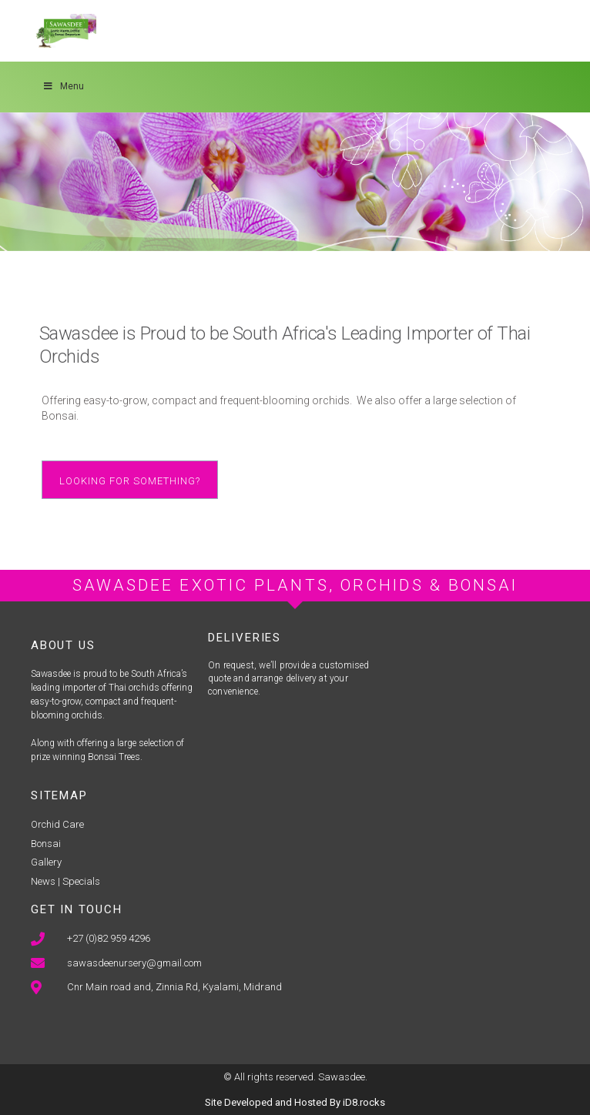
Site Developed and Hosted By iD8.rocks (295, 1102)
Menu (63, 86)
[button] (130, 479)
